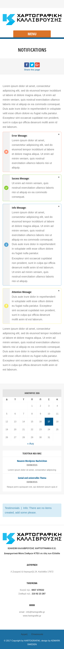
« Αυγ (30, 443)
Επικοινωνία (37, 634)
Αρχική (24, 634)
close (59, 134)
